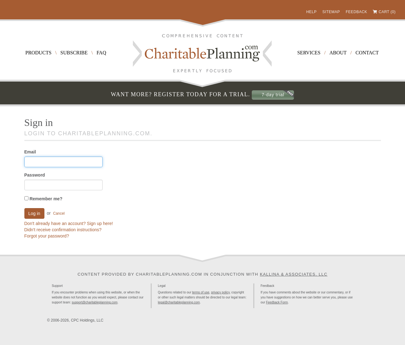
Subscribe (74, 52)
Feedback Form (277, 302)
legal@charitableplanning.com (179, 302)
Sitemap (331, 12)
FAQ (101, 52)
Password (34, 175)
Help (311, 12)
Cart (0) (387, 12)
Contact (367, 52)
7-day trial (273, 94)
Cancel (59, 213)
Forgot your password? (46, 235)
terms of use (200, 292)
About (338, 52)
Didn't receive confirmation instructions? (63, 229)
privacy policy (220, 292)
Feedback (356, 12)
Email (30, 151)
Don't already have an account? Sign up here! (68, 223)
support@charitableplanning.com (94, 302)
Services (308, 52)
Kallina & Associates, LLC (293, 274)
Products (38, 52)
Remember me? (43, 198)
